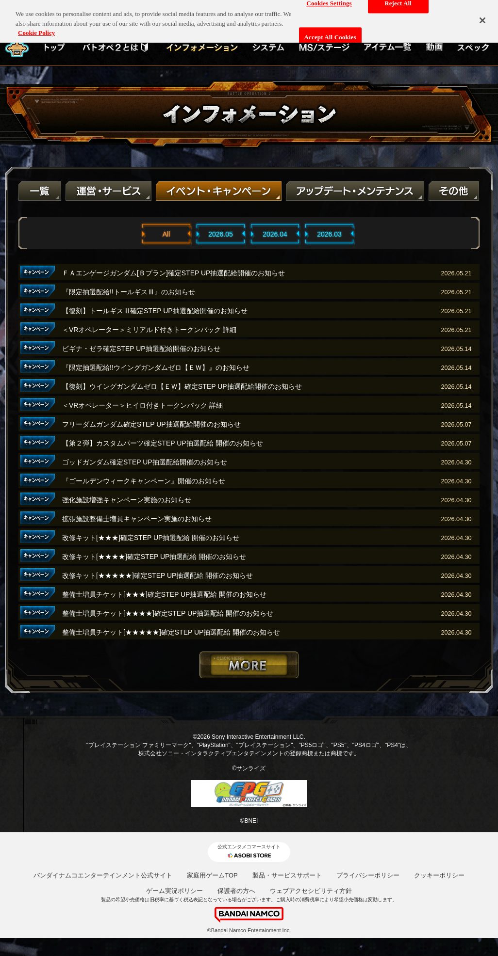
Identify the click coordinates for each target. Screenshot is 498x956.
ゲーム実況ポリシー (174, 890)
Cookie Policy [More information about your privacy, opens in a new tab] (36, 27)
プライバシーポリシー (367, 875)
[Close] (482, 15)
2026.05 (220, 234)
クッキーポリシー (439, 875)
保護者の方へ (236, 890)
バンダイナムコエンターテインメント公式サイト (102, 875)
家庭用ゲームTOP (212, 875)
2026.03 (329, 234)
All (166, 234)
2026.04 (275, 234)
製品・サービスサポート (287, 875)
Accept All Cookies (330, 32)
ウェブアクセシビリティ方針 (311, 890)
